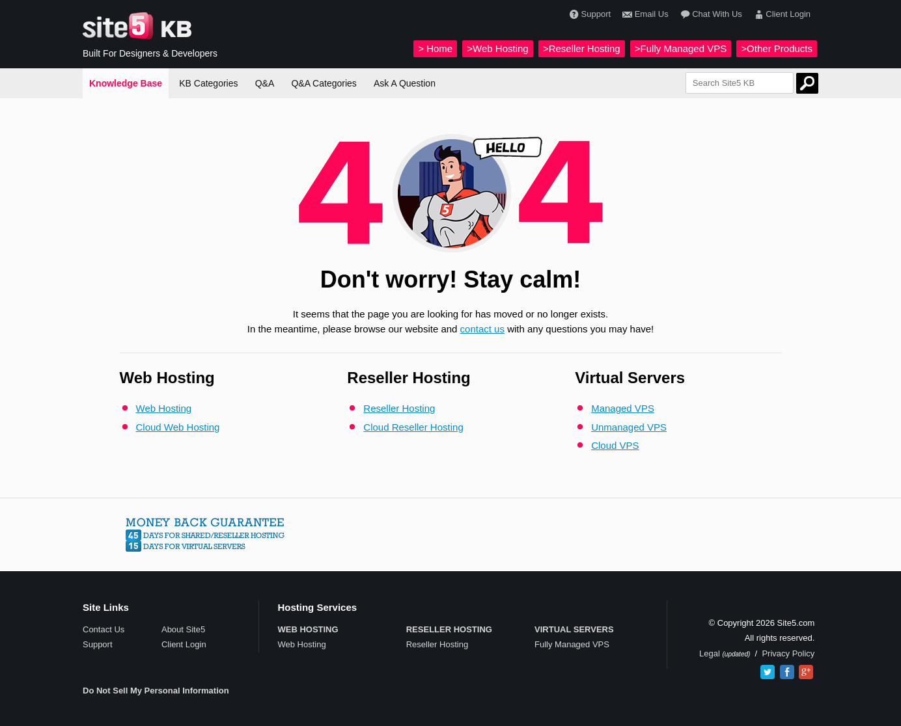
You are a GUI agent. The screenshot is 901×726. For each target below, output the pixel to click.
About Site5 (183, 629)
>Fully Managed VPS (681, 48)
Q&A (265, 83)
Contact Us (103, 629)
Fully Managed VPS (571, 644)
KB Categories (208, 83)
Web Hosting (164, 408)
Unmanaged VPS (629, 427)
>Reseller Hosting (581, 48)
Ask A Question (405, 83)
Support (588, 14)
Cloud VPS (615, 445)
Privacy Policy (788, 653)
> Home (435, 48)
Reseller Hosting (399, 408)
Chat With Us (710, 14)
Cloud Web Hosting (178, 427)
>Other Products (776, 48)
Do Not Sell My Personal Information (156, 690)
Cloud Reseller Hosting (413, 427)
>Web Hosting (497, 48)
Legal (710, 653)
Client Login (781, 14)
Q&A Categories (323, 83)
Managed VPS (622, 408)
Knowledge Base (125, 83)
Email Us (644, 14)
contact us (482, 328)
